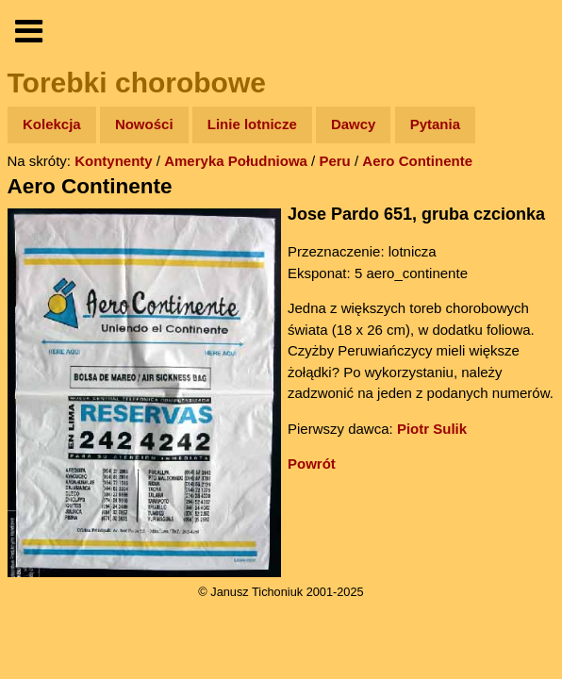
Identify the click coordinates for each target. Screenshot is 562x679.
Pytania (435, 124)
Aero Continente (417, 161)
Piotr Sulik (432, 429)
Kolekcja (52, 124)
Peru (334, 161)
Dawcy (353, 124)
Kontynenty (113, 161)
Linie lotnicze (252, 124)
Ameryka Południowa (235, 161)
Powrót (312, 463)
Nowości (144, 124)
